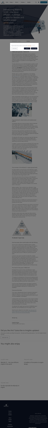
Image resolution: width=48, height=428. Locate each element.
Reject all (27, 48)
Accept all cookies (34, 48)
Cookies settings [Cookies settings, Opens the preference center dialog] (14, 48)
